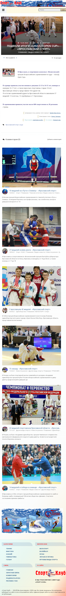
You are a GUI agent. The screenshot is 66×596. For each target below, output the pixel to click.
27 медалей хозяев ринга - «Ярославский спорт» (30, 250)
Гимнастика (11, 557)
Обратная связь (12, 573)
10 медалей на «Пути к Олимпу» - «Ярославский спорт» (32, 191)
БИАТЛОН (10, 551)
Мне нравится (10, 58)
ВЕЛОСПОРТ (44, 549)
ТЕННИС (9, 549)
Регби (42, 554)
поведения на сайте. (38, 120)
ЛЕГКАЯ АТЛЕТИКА (46, 557)
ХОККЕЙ (9, 554)
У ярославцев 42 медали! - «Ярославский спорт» (29, 309)
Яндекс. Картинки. (56, 116)
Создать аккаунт (44, 3)
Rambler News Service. (55, 113)
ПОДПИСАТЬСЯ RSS (13, 578)
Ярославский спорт (12, 125)
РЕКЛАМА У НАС (12, 581)
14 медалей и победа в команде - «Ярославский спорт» (33, 487)
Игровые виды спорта (49, 560)
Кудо (21, 125)
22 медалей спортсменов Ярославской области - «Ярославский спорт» (35, 428)
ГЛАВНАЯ (9, 570)
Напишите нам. (57, 120)
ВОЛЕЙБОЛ (44, 551)
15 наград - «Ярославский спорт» (23, 369)
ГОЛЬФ (9, 560)
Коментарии (11, 575)
